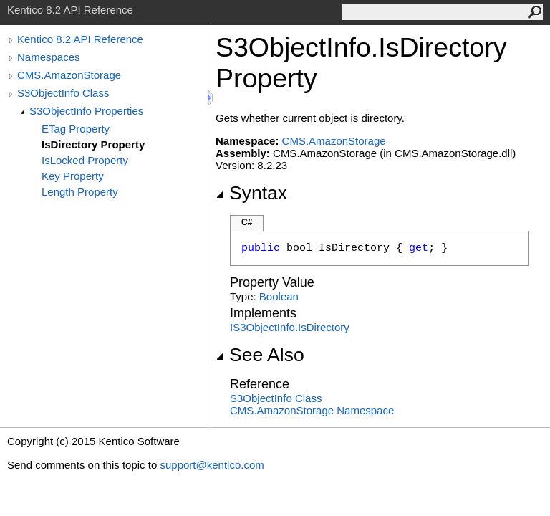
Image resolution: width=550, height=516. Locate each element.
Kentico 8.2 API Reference (80, 39)
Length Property (80, 192)
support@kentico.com (212, 465)
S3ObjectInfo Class (63, 93)
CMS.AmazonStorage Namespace (312, 410)
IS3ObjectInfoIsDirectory (289, 327)
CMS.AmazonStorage (69, 75)
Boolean (279, 296)
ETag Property (76, 129)
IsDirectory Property (93, 144)
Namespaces (48, 57)
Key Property (73, 176)
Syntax (251, 193)
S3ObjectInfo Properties (86, 111)
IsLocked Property (85, 160)
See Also (260, 355)
